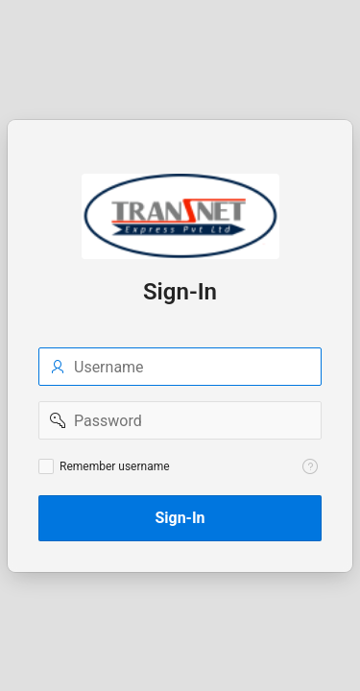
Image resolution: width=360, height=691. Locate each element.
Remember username (115, 466)
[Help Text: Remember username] (310, 466)
